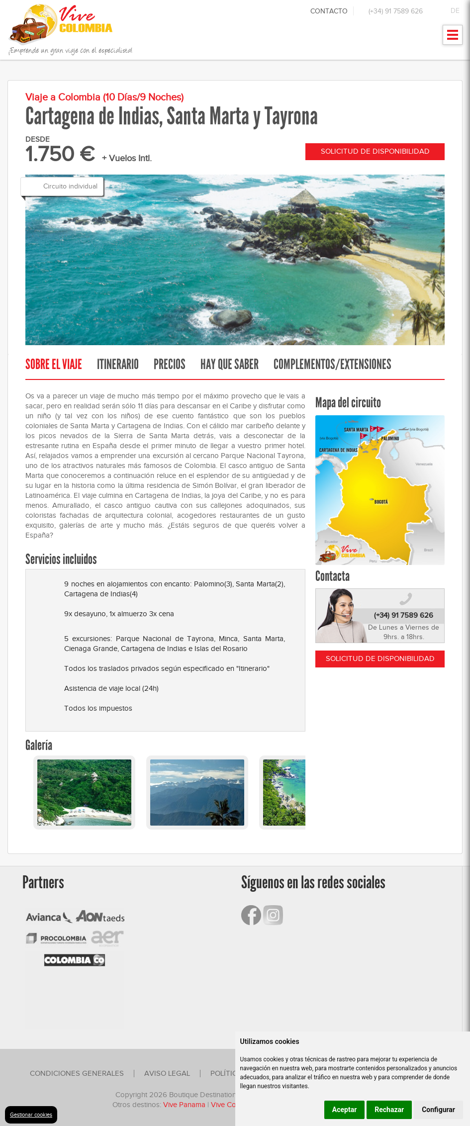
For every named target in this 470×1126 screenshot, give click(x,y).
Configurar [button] (438, 1110)
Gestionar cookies (31, 1115)
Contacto (329, 11)
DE (455, 10)
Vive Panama (184, 1105)
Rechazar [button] (389, 1110)
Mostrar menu (453, 38)
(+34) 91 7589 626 (396, 11)
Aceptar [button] (344, 1110)
